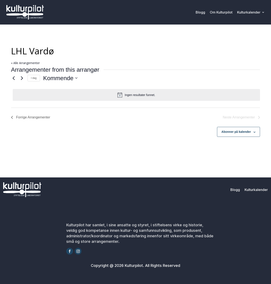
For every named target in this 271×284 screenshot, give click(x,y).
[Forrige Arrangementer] (13, 78)
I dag (34, 78)
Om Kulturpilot (221, 12)
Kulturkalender (248, 12)
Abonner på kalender (236, 131)
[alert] (136, 95)
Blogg (200, 12)
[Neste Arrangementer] (21, 78)
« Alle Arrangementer (25, 63)
